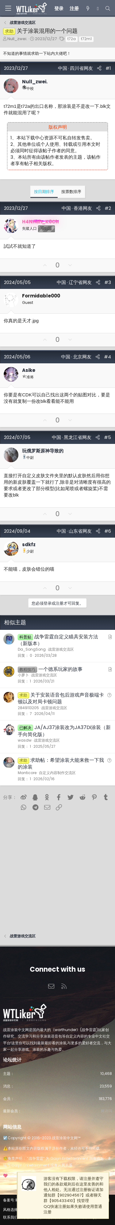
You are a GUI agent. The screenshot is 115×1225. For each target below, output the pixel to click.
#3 (107, 282)
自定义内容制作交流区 (57, 772)
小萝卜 (23, 675)
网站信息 (12, 1127)
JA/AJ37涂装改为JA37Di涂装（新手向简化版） (64, 731)
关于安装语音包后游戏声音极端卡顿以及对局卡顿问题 (61, 698)
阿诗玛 (106, 1110)
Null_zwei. (17, 39)
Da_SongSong (32, 649)
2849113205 (28, 707)
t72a (71, 38)
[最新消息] (88, 8)
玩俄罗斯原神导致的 (42, 451)
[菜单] (8, 8)
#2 (108, 208)
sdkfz (29, 544)
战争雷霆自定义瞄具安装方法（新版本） (58, 640)
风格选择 (10, 1209)
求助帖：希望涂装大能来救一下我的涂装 (61, 763)
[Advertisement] (57, 869)
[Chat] (98, 8)
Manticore (27, 772)
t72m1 (86, 38)
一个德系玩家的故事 (60, 669)
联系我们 (10, 1217)
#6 (107, 531)
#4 (107, 357)
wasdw (25, 740)
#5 (107, 437)
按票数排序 (71, 192)
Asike (28, 370)
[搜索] (108, 8)
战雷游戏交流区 (61, 649)
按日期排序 (44, 192)
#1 (108, 68)
